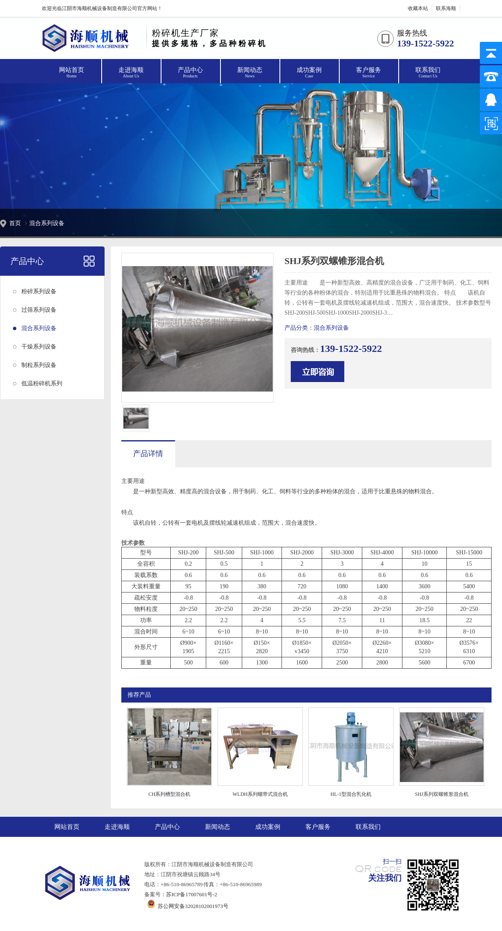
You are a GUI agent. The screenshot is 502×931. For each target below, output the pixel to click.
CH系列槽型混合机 (170, 794)
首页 (15, 223)
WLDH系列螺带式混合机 (260, 794)
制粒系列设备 (38, 365)
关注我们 (385, 877)
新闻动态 (249, 73)
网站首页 (71, 73)
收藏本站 (418, 8)
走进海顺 (130, 73)
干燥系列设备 (38, 347)
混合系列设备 (46, 223)
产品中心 (190, 73)
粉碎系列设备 (38, 291)
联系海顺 (446, 8)
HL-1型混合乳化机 (350, 794)
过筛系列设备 (38, 310)
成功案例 (309, 73)
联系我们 (428, 73)
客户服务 (368, 73)
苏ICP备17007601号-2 (191, 894)
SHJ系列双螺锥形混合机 (442, 794)
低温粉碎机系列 (41, 383)
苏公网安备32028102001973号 (186, 906)
